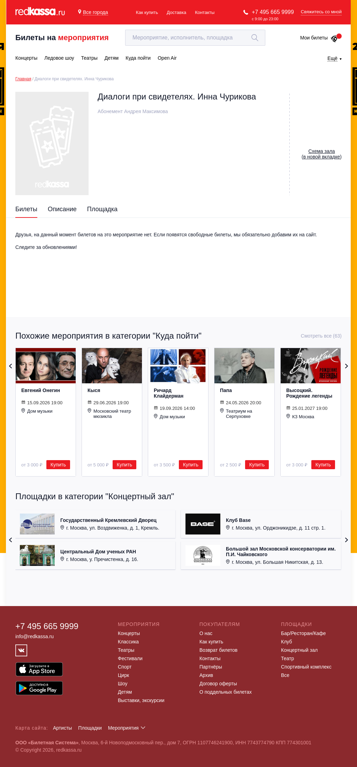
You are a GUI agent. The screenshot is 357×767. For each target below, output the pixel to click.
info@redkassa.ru (34, 636)
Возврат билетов (218, 650)
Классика (128, 641)
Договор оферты (218, 683)
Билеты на (62, 37)
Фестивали (130, 658)
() (322, 154)
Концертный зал (299, 650)
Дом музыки (37, 411)
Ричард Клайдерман (168, 393)
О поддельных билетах (225, 692)
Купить (58, 464)
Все (285, 675)
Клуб (286, 641)
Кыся (94, 390)
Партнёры (210, 667)
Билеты (26, 209)
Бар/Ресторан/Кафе (303, 633)
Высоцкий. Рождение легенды (309, 393)
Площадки (90, 728)
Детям (125, 692)
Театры (126, 650)
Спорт (124, 667)
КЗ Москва (300, 416)
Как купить (147, 12)
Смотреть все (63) (321, 336)
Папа (226, 390)
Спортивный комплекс (306, 667)
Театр (287, 658)
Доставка (176, 12)
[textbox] (195, 38)
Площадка (102, 209)
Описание (62, 209)
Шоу (122, 683)
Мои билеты (319, 38)
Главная (23, 78)
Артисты (62, 728)
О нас (205, 633)
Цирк (123, 675)
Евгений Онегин (40, 390)
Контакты (204, 12)
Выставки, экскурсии (141, 700)
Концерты (129, 633)
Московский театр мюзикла (109, 413)
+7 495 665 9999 (273, 12)
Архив (206, 675)
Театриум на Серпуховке (236, 413)
